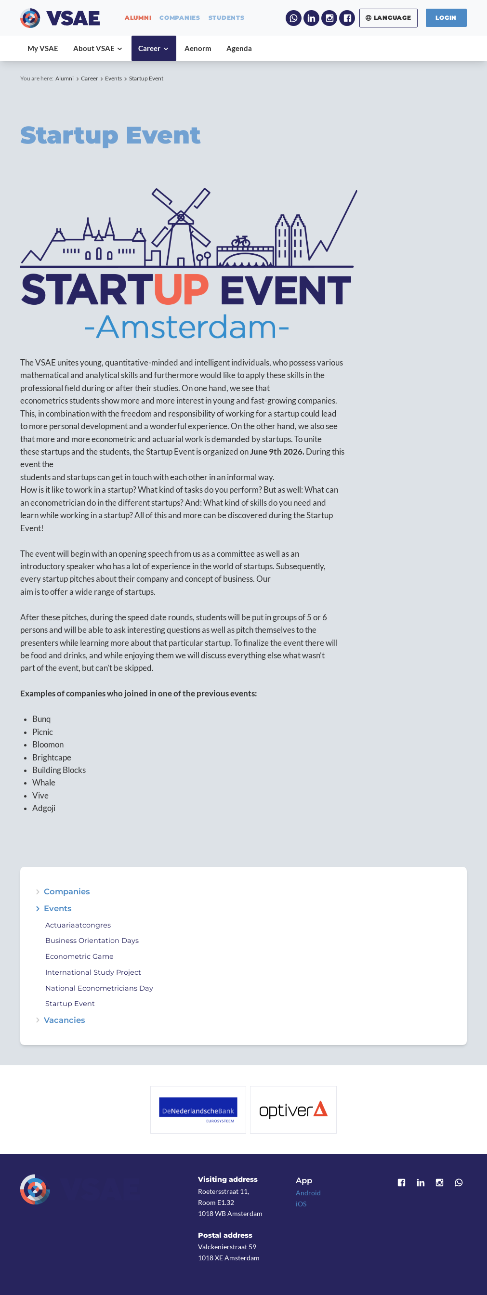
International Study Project (93, 972)
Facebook (347, 18)
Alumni (64, 78)
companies (179, 18)
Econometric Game (79, 956)
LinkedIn (311, 18)
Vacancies (64, 1020)
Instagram (329, 18)
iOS (301, 1204)
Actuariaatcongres (78, 925)
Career (89, 78)
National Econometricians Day (99, 988)
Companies (67, 891)
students (227, 18)
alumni (138, 18)
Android (308, 1193)
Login (446, 17)
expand (37, 908)
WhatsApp (294, 18)
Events (113, 78)
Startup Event (146, 78)
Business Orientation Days (92, 940)
